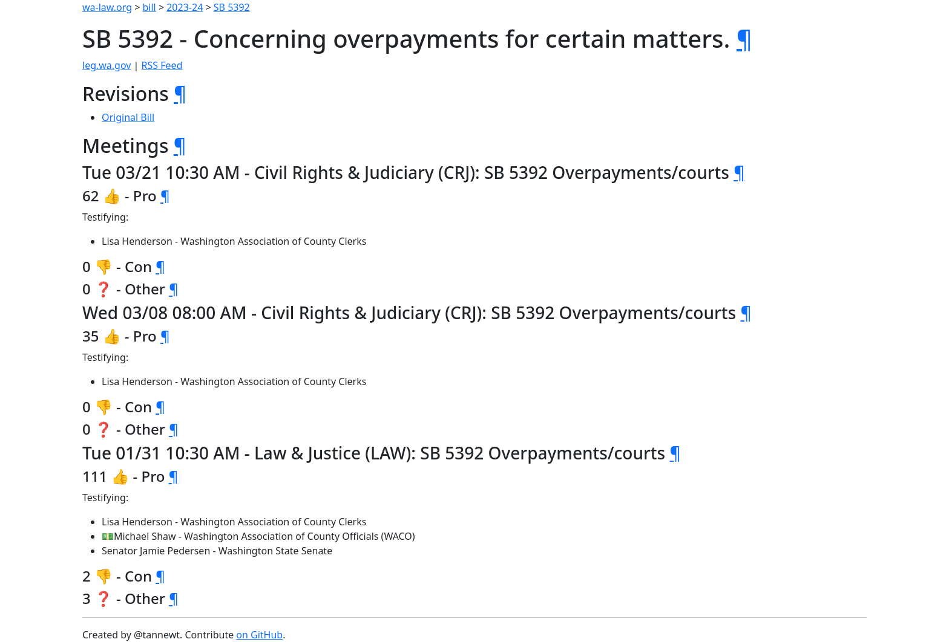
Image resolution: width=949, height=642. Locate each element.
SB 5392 (232, 7)
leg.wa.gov (106, 65)
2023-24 (184, 7)
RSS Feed (162, 65)
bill (149, 7)
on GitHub (259, 634)
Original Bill (128, 117)
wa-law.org (107, 7)
